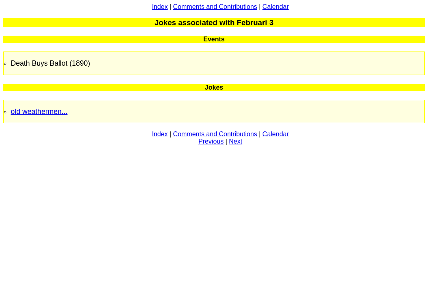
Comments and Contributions (215, 6)
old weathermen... (39, 111)
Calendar (275, 6)
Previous (211, 141)
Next (235, 141)
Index (160, 6)
